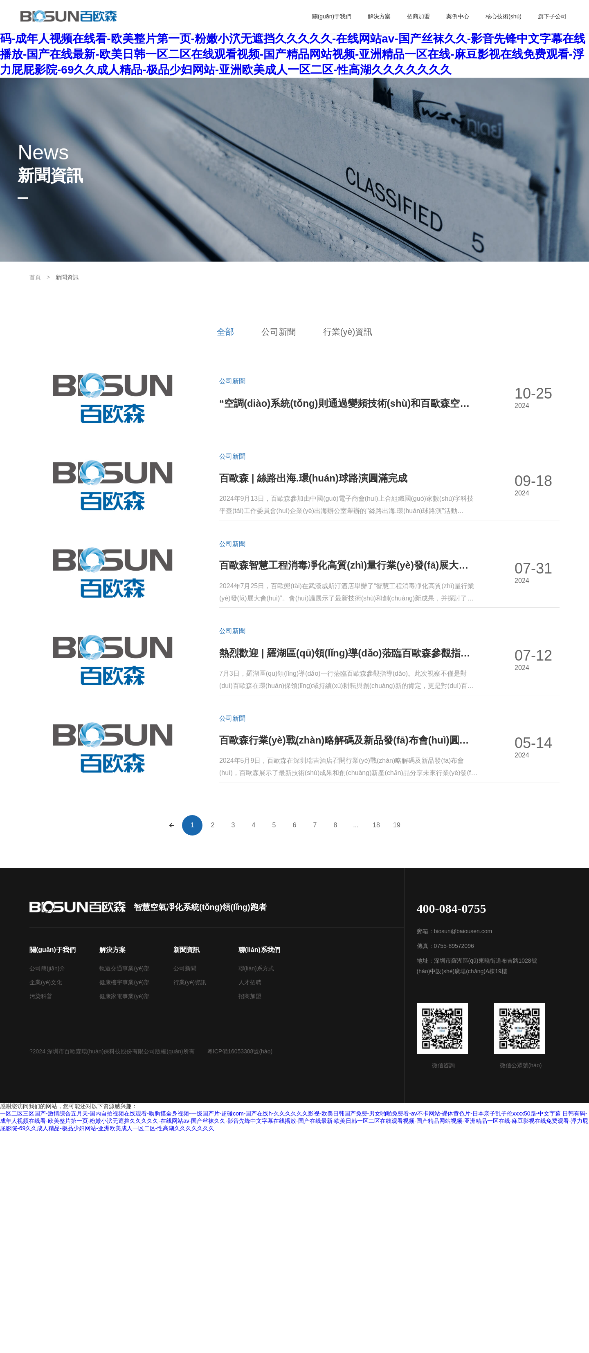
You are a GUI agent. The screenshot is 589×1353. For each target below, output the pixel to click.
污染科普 (40, 1217)
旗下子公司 (552, 16)
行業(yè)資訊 (358, 332)
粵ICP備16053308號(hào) (239, 1272)
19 (396, 1045)
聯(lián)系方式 (256, 1189)
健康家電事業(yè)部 (124, 1217)
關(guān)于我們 (331, 16)
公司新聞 (278, 332)
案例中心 (457, 16)
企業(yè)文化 (45, 1203)
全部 (214, 332)
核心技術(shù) (504, 16)
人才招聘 (249, 1203)
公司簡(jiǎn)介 (47, 1189)
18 (376, 1045)
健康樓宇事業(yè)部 (124, 1203)
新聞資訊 (67, 277)
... (355, 1045)
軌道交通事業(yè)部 (124, 1189)
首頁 (35, 277)
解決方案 (379, 16)
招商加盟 (418, 16)
